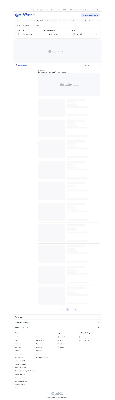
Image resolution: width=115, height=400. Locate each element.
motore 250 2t (70, 21)
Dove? (74, 30)
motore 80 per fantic (38, 21)
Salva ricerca (21, 65)
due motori (61, 21)
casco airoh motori (81, 21)
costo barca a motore (51, 21)
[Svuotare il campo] (42, 34)
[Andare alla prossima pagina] (75, 309)
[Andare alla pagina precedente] (63, 309)
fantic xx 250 (27, 21)
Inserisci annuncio (90, 15)
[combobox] (30, 34)
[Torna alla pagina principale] (25, 15)
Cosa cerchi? (20, 30)
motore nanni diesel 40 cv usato (96, 21)
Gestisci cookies (19, 357)
